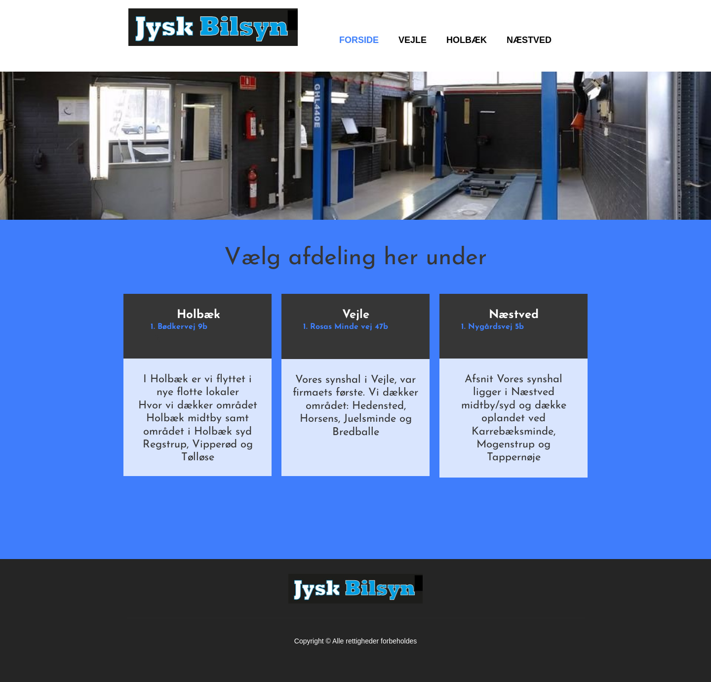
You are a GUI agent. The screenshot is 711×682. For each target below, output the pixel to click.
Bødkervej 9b (182, 327)
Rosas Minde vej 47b (349, 327)
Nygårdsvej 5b (496, 327)
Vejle (355, 315)
